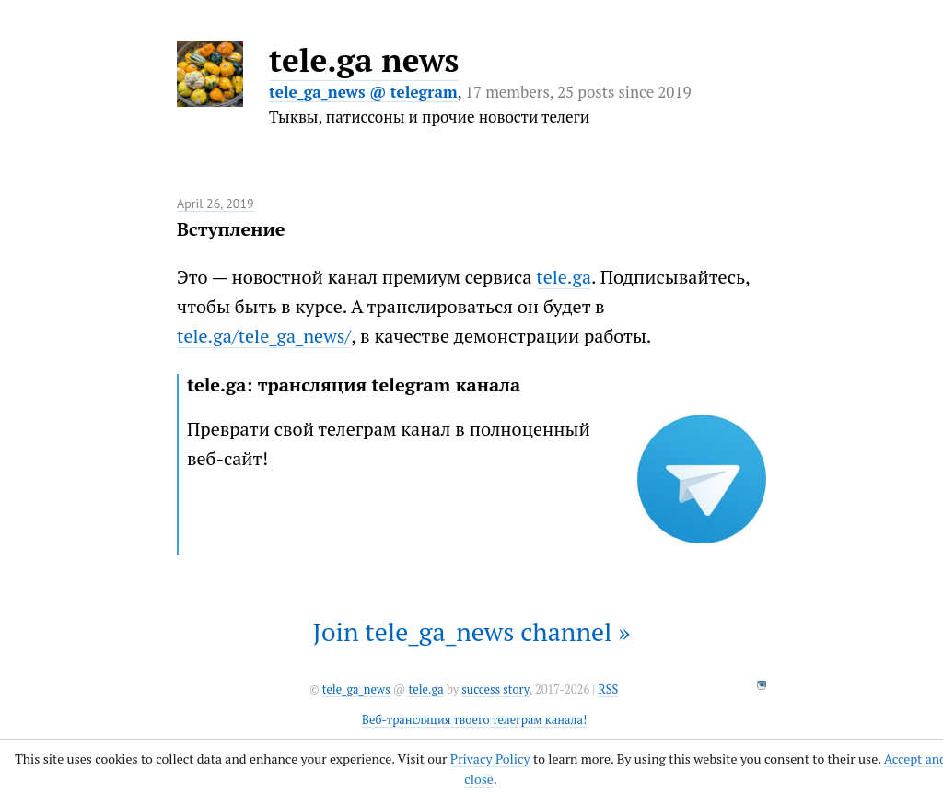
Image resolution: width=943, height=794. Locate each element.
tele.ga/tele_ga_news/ (264, 335)
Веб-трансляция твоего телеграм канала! (474, 720)
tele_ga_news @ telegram (363, 91)
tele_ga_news (356, 689)
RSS (609, 689)
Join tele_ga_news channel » (471, 631)
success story (495, 689)
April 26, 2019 (215, 203)
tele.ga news (364, 60)
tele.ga (563, 276)
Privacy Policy (490, 758)
